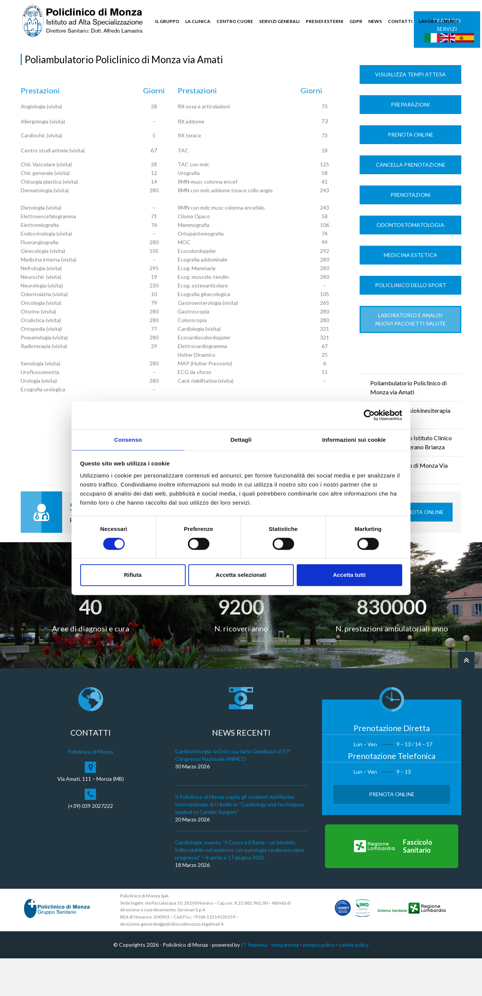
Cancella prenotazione (410, 202)
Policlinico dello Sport (410, 323)
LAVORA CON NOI (438, 21)
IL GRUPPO (167, 21)
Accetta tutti (349, 575)
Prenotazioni (410, 233)
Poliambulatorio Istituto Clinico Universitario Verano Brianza (411, 480)
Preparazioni (410, 142)
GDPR (355, 21)
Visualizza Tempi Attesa (410, 112)
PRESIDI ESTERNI (324, 21)
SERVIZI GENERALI (279, 21)
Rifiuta (133, 575)
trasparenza (285, 982)
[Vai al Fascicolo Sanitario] (391, 884)
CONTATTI (400, 21)
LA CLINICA (197, 21)
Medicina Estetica (410, 293)
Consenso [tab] (128, 439)
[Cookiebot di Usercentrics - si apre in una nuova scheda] (369, 414)
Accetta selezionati (240, 575)
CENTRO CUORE (235, 21)
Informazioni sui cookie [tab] (354, 439)
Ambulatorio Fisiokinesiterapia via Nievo (410, 453)
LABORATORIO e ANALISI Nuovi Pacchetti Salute (410, 357)
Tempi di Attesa (98, 61)
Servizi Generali (57, 61)
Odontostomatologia (410, 263)
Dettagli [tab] (241, 439)
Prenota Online (410, 172)
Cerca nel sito (439, 56)
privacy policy (318, 982)
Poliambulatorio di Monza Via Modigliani (409, 508)
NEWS (375, 21)
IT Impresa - (256, 982)
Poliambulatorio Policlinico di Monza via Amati (408, 425)
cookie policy (354, 982)
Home (28, 61)
